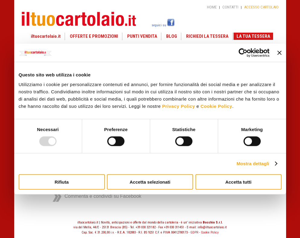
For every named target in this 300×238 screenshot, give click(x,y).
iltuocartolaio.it (46, 36)
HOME (212, 7)
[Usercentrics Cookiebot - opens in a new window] (243, 52)
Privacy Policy (178, 105)
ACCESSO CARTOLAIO (261, 7)
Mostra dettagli (253, 163)
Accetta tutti (238, 181)
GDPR (194, 232)
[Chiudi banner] (279, 53)
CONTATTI (230, 7)
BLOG (171, 36)
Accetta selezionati (150, 181)
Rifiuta (62, 181)
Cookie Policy (216, 105)
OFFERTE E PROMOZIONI (94, 36)
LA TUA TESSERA (253, 36)
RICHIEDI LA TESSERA (207, 36)
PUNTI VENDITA (142, 36)
